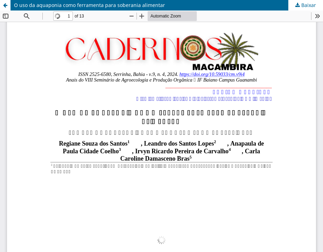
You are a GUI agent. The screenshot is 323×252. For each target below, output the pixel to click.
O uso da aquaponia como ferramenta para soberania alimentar (89, 5)
